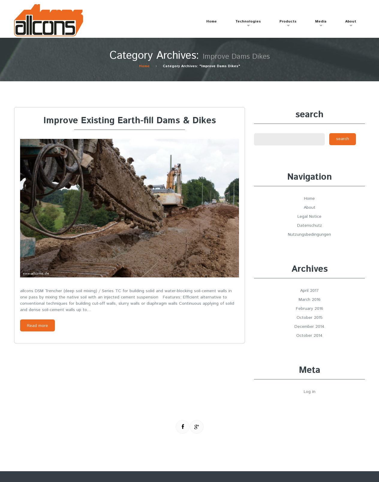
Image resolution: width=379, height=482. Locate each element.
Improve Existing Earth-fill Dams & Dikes (129, 120)
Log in (309, 392)
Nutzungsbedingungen (309, 235)
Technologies (245, 24)
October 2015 (310, 318)
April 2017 (309, 291)
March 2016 (310, 300)
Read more (37, 326)
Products (285, 24)
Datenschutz (309, 226)
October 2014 (309, 336)
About (347, 24)
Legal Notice (309, 217)
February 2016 (309, 309)
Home (211, 21)
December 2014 (309, 327)
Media (318, 24)
